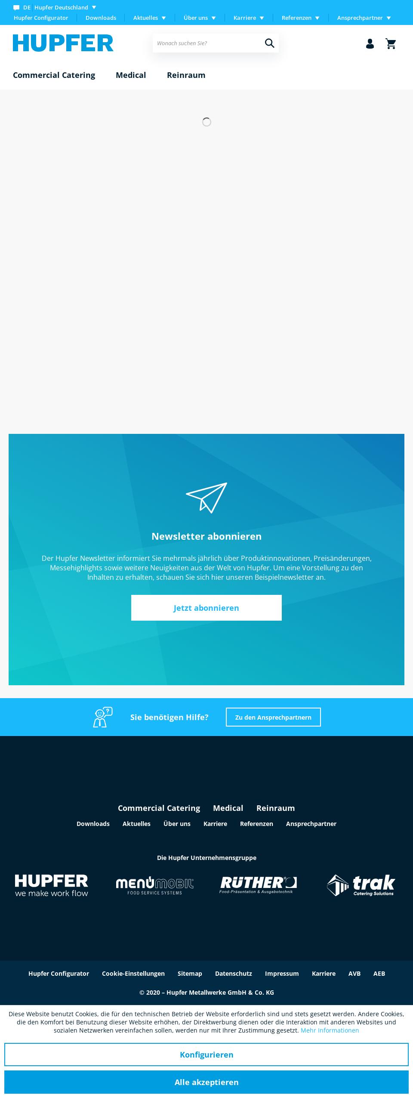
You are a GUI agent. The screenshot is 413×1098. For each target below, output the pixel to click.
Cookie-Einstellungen (133, 973)
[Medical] (131, 75)
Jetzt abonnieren (206, 608)
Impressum (282, 973)
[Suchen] (270, 43)
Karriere (215, 824)
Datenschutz (233, 973)
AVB (354, 973)
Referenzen (256, 824)
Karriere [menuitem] (245, 18)
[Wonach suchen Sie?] (216, 43)
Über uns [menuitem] (196, 18)
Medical (228, 808)
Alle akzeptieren (207, 1082)
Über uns (177, 824)
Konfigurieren (207, 1054)
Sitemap (190, 973)
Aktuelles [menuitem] (145, 18)
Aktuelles (137, 824)
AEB (379, 973)
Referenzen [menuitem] (296, 18)
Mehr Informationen (330, 1030)
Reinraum (275, 808)
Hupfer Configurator (41, 18)
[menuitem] (56, 7)
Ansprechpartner (311, 824)
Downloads (101, 18)
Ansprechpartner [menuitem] (360, 18)
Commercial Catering (159, 808)
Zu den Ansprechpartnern (273, 717)
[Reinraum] (186, 75)
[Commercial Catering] (54, 75)
